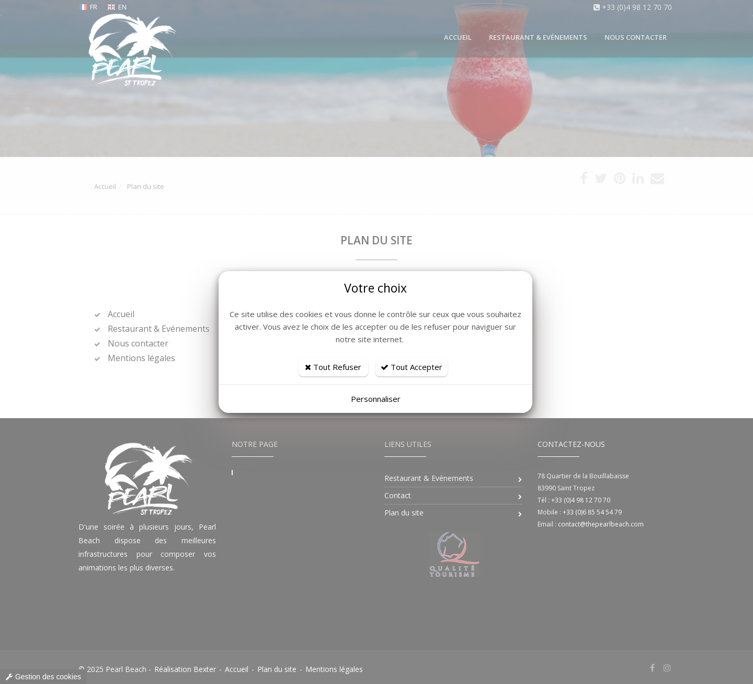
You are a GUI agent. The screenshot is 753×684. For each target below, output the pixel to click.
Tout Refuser (333, 367)
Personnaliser (376, 399)
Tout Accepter (411, 367)
